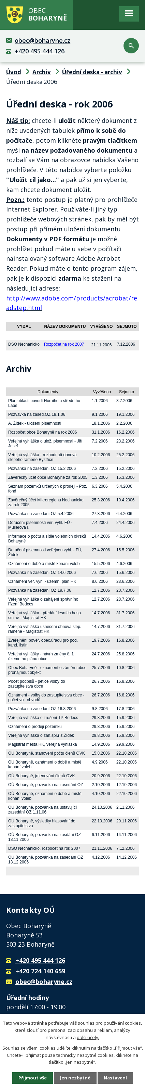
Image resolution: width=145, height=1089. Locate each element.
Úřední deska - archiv (92, 72)
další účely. (88, 1037)
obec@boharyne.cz (42, 40)
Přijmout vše (32, 1078)
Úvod (13, 72)
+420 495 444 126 (39, 51)
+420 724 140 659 (40, 971)
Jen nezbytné (75, 1078)
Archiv (41, 72)
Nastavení (115, 1078)
